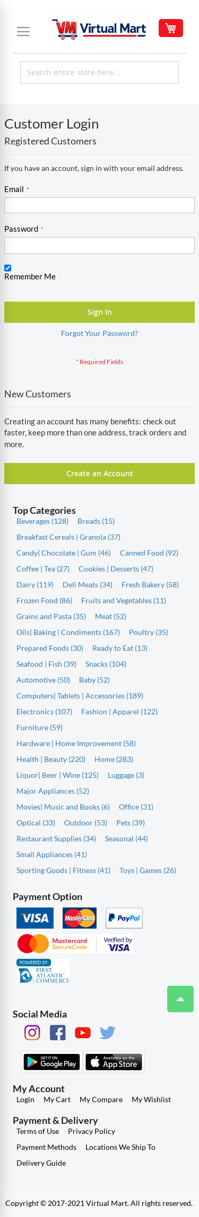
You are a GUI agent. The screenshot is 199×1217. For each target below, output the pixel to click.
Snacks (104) (105, 663)
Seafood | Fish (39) (46, 663)
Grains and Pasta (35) (51, 616)
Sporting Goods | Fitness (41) (63, 870)
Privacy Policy (91, 1131)
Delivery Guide (41, 1162)
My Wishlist (151, 1099)
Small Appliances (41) (51, 854)
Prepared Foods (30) (49, 647)
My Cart (57, 1099)
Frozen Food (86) (44, 600)
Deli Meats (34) (88, 584)
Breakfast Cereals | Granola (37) (68, 536)
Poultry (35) (148, 632)
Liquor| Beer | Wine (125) (57, 774)
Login (25, 1099)
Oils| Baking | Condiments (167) (68, 632)
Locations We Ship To (120, 1146)
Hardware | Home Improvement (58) (76, 743)
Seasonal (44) (126, 838)
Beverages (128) (42, 520)
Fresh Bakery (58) (150, 584)
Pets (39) (130, 822)
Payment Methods (46, 1146)
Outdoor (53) (85, 822)
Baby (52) (94, 679)
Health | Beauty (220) (50, 759)
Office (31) (136, 806)
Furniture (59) (39, 727)
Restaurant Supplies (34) (56, 838)
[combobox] (99, 72)
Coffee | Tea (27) (43, 568)
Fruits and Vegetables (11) (123, 600)
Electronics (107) (44, 711)
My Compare (101, 1099)
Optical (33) (35, 822)
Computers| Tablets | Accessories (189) (79, 695)
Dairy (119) (35, 584)
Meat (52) (110, 616)
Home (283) (113, 759)
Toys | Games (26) (147, 870)
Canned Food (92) (149, 552)
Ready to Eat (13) (120, 647)
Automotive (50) (43, 679)
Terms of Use (37, 1131)
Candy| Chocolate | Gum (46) (63, 552)
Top (176, 993)
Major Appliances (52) (52, 790)
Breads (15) (96, 520)
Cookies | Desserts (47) (116, 568)
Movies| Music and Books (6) (63, 806)
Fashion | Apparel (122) (119, 711)
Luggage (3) (126, 774)
